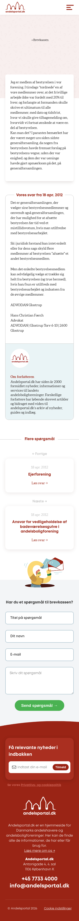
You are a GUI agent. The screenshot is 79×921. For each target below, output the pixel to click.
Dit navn (17, 636)
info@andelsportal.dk (39, 885)
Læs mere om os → (39, 850)
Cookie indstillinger (58, 908)
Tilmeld (60, 767)
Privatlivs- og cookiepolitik (41, 785)
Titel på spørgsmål (26, 617)
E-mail (15, 654)
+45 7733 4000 (40, 878)
